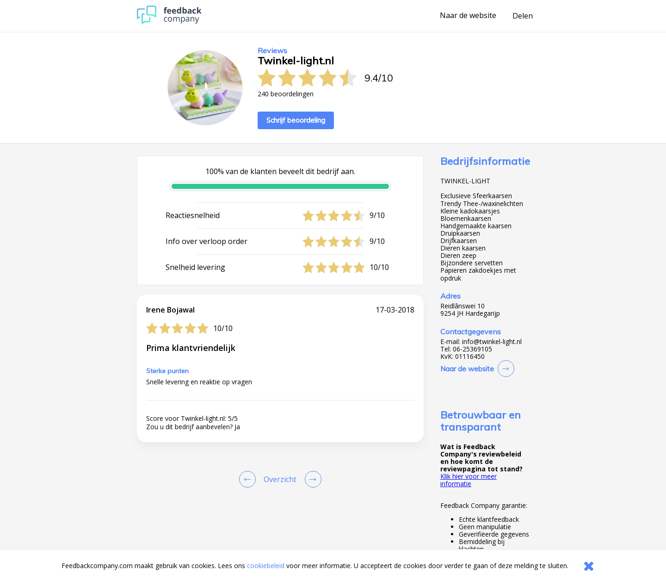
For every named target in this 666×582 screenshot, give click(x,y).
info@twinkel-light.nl (492, 341)
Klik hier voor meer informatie (468, 480)
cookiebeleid (265, 565)
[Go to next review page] (311, 479)
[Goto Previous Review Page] (249, 479)
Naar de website (468, 15)
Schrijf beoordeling (295, 120)
